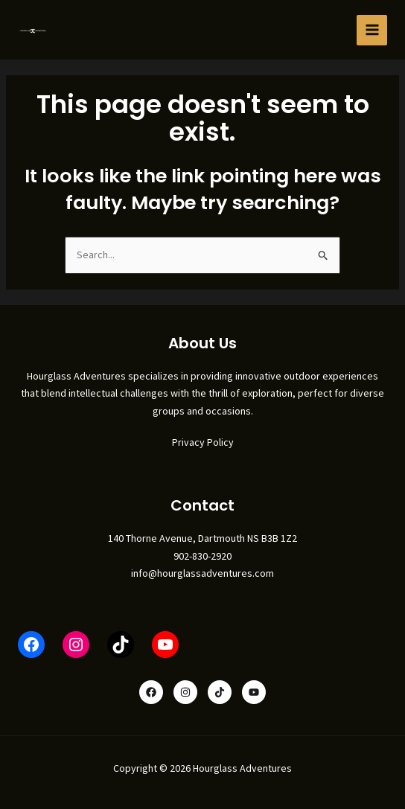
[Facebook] (151, 692)
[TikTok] (220, 692)
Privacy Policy (203, 442)
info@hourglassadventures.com (202, 573)
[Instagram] (185, 692)
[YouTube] (254, 692)
